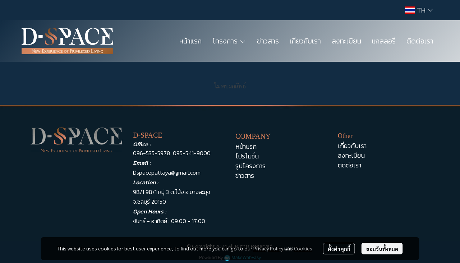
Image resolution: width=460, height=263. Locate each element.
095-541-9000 (192, 153)
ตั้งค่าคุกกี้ (339, 248)
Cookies (303, 248)
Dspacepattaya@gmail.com (167, 172)
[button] (419, 10)
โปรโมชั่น (247, 156)
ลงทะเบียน (351, 155)
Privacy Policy (268, 248)
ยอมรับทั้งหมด (382, 248)
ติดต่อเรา (349, 165)
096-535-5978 (151, 153)
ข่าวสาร (244, 175)
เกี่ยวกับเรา (352, 146)
